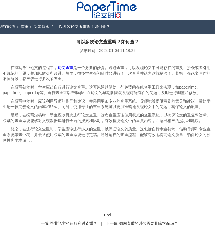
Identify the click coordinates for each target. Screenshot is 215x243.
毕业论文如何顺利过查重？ (73, 223)
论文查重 (65, 67)
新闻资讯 (41, 26)
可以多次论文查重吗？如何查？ (82, 26)
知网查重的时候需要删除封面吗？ (148, 223)
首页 (25, 26)
